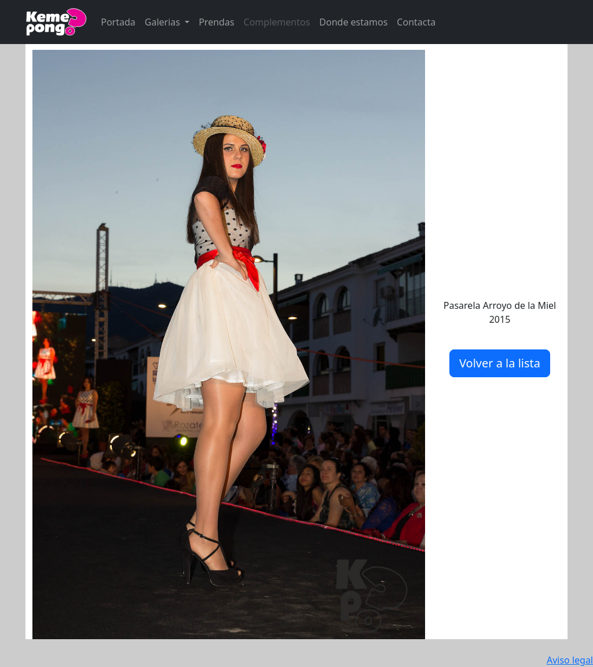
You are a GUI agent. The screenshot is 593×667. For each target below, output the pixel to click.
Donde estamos (353, 22)
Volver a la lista (499, 363)
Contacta (416, 22)
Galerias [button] (163, 22)
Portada (118, 22)
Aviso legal (570, 660)
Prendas (216, 22)
